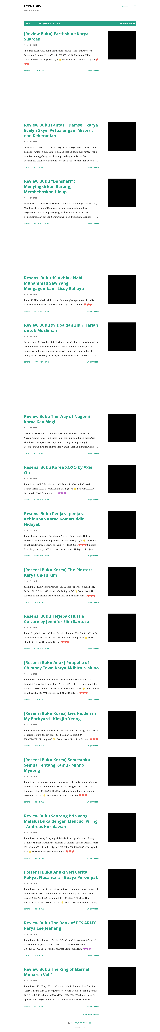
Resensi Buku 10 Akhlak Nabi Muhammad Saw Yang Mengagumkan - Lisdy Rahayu (54, 283)
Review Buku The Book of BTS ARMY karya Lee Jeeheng (60, 925)
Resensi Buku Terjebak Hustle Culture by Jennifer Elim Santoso (56, 618)
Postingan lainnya (91, 1014)
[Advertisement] (61, 97)
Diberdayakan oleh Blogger (80, 1023)
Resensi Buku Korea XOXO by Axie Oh (58, 470)
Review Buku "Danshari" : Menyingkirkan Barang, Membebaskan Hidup (49, 186)
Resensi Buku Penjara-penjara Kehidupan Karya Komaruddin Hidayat (54, 519)
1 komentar (38, 167)
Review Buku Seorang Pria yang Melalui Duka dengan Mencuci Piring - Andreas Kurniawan (61, 821)
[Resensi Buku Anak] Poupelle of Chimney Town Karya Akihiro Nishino (61, 665)
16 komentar (38, 699)
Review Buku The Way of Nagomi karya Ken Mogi (57, 419)
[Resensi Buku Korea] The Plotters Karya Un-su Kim (58, 572)
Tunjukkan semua (126, 23)
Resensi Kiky (32, 6)
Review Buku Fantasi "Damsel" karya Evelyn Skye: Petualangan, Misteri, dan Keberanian (61, 130)
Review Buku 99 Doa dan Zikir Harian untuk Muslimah (61, 327)
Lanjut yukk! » (93, 70)
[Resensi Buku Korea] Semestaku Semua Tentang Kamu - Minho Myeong (57, 765)
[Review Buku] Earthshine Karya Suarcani (56, 36)
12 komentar (38, 746)
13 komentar (38, 802)
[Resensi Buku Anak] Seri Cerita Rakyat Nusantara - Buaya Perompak (61, 874)
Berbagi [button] (27, 70)
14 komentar (38, 602)
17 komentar (38, 955)
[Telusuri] (124, 6)
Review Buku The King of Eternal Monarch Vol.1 (56, 972)
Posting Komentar (41, 223)
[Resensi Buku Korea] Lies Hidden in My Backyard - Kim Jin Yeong (60, 716)
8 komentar (38, 1006)
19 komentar (38, 70)
